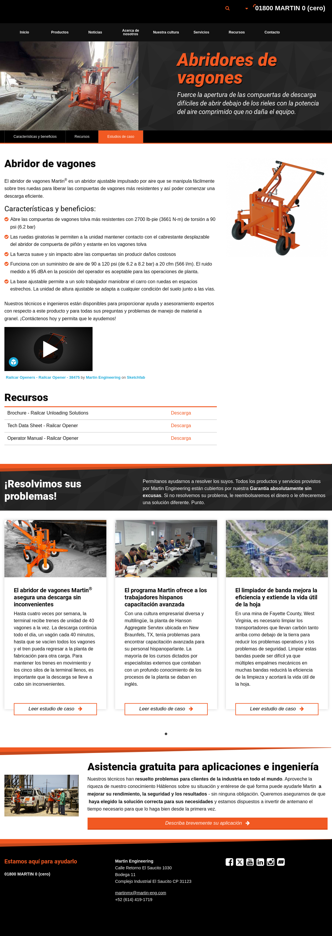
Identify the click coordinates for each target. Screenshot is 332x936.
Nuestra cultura (166, 32)
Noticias (95, 32)
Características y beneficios (35, 137)
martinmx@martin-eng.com (140, 892)
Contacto (272, 32)
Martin (36, 11)
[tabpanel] (55, 615)
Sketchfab (136, 377)
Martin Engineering (103, 377)
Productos (59, 32)
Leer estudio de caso (52, 709)
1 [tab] (166, 734)
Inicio (24, 32)
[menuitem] (36, 11)
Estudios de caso (120, 137)
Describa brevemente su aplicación (204, 823)
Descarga (181, 412)
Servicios (201, 32)
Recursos (237, 32)
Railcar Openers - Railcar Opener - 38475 (43, 377)
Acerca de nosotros (130, 32)
